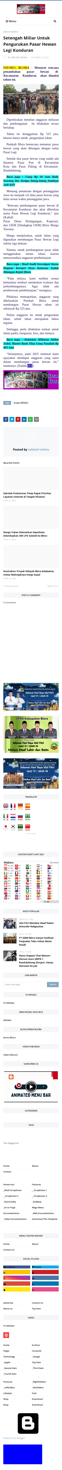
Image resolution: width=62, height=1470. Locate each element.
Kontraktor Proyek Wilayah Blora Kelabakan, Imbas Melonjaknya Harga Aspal (28, 573)
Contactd (36, 1350)
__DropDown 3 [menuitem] (39, 1195)
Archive (36, 1345)
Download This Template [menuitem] (44, 1218)
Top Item (36, 1308)
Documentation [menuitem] (11, 1213)
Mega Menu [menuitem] (38, 1207)
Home (6, 1165)
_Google (36, 1356)
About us (7, 1308)
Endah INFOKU (10, 31)
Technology (9, 1356)
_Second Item (10, 1368)
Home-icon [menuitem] (8, 1184)
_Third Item (37, 1368)
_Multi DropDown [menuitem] (12, 1190)
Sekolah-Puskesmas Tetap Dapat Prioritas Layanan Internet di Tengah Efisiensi (27, 495)
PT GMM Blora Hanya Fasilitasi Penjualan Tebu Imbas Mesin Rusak (36, 941)
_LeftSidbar (9, 1387)
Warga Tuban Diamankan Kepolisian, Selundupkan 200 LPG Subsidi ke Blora (25, 534)
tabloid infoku (19, 57)
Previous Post (11, 586)
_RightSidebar (39, 1381)
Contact (7, 1171)
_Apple (6, 1362)
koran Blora (9, 1037)
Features (7, 1381)
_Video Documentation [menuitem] (15, 1218)
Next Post (52, 586)
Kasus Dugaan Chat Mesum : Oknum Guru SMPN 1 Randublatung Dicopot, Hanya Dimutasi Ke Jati (36, 960)
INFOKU (7, 1020)
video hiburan (10, 1054)
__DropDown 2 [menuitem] (10, 1195)
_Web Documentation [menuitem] (43, 1213)
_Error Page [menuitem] (9, 1207)
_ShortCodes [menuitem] (9, 1201)
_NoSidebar (38, 1387)
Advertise (8, 1302)
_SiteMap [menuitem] (36, 1201)
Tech (34, 1393)
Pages (6, 1350)
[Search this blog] (24, 984)
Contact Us (8, 1249)
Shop (5, 1399)
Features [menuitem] (36, 1184)
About (35, 1165)
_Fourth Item (9, 1373)
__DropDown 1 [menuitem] (39, 1190)
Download (37, 1399)
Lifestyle (7, 1393)
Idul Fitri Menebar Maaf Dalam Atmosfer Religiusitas (36, 924)
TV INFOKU (8, 1002)
